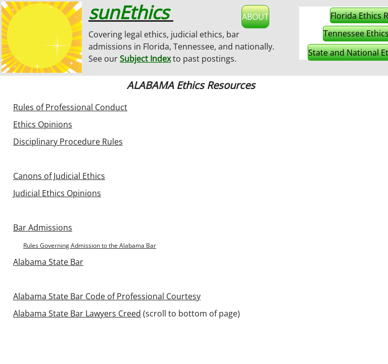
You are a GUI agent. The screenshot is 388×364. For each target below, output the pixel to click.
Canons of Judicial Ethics (59, 175)
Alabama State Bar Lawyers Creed (77, 313)
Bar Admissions (42, 227)
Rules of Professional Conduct (70, 107)
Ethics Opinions (42, 124)
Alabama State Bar (48, 261)
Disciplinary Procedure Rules (68, 141)
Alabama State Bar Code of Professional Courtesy (107, 296)
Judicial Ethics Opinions (57, 193)
